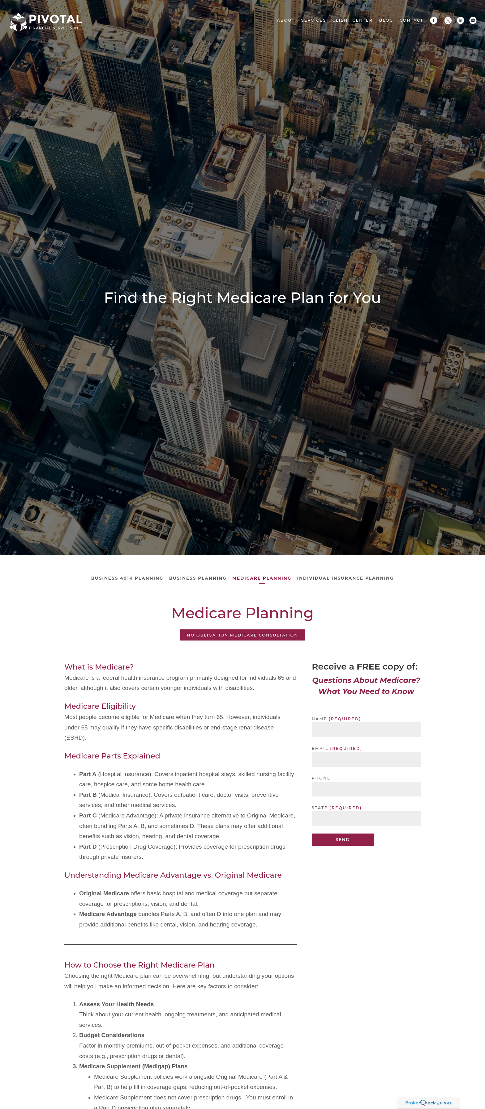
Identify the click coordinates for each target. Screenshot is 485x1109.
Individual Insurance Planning (346, 578)
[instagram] (473, 20)
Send (343, 839)
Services (313, 20)
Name (319, 718)
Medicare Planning (262, 578)
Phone (321, 777)
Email (320, 748)
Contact (411, 20)
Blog (386, 20)
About (285, 20)
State (320, 807)
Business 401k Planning (126, 578)
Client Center (353, 20)
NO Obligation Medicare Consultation (242, 634)
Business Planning (197, 578)
